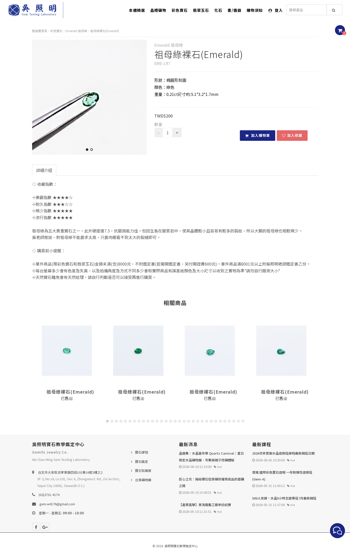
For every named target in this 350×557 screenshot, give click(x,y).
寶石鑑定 (141, 461)
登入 (275, 10)
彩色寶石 (180, 10)
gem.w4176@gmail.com (57, 504)
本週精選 (137, 10)
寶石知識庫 (143, 470)
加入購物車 (257, 135)
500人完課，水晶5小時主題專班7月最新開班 (284, 498)
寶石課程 (141, 452)
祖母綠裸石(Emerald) (104, 31)
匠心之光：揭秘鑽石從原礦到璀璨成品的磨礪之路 (211, 482)
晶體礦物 (158, 10)
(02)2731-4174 (49, 494)
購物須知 (255, 10)
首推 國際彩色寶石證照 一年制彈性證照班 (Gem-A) (282, 475)
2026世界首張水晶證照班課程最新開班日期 (283, 453)
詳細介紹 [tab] (44, 170)
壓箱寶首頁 (39, 31)
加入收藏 (292, 135)
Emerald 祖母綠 (76, 31)
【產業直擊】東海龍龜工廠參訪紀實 (205, 504)
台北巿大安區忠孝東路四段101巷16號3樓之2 (70, 472)
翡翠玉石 (201, 10)
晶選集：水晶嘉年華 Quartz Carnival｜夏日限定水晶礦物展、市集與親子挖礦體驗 (211, 456)
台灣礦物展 (143, 479)
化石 (218, 10)
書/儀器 (234, 10)
